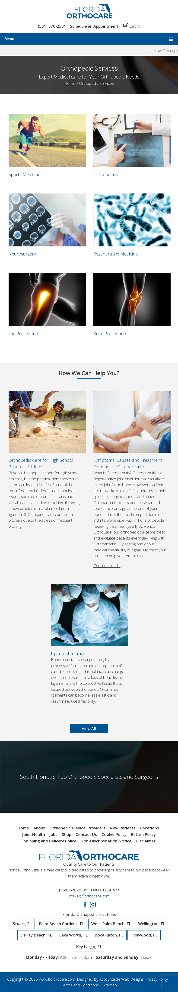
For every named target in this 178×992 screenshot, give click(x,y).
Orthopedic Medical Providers (77, 828)
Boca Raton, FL (109, 935)
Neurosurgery (22, 254)
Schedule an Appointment (94, 26)
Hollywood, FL (144, 935)
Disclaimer (146, 841)
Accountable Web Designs (121, 979)
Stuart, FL (22, 924)
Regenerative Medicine (115, 254)
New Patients (123, 828)
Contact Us (86, 834)
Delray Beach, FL (36, 935)
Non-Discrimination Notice (105, 841)
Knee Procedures (110, 333)
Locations (149, 828)
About (39, 828)
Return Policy (143, 834)
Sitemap (110, 985)
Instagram (93, 904)
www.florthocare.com (57, 979)
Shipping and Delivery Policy (50, 841)
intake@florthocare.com (89, 896)
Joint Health (33, 834)
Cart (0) (132, 26)
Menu (89, 39)
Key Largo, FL (89, 947)
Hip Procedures (24, 333)
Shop (66, 834)
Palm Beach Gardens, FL (61, 924)
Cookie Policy (114, 834)
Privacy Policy (156, 979)
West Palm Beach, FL (111, 924)
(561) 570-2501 (52, 26)
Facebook (85, 904)
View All (89, 728)
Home (69, 83)
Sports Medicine (24, 174)
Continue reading (107, 565)
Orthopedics (105, 174)
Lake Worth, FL (73, 935)
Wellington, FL (151, 924)
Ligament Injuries (68, 653)
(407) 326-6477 (105, 890)
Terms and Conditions (80, 985)
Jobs (53, 834)
